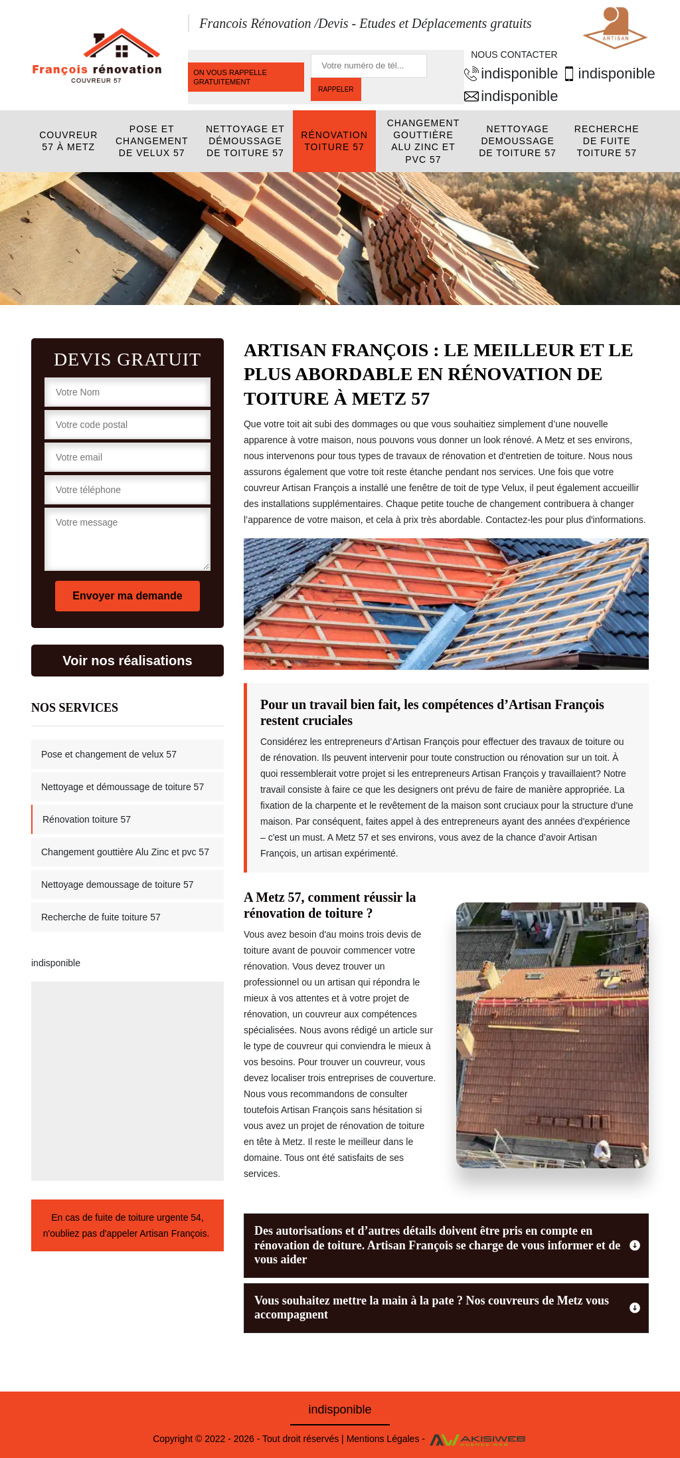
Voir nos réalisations (127, 660)
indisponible (507, 74)
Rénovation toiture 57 (334, 141)
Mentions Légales (383, 1438)
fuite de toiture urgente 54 (148, 1217)
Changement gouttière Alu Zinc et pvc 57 (423, 141)
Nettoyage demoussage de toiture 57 (517, 141)
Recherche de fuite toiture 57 (606, 141)
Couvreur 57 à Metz (68, 141)
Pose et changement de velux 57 (152, 141)
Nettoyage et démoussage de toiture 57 (245, 141)
